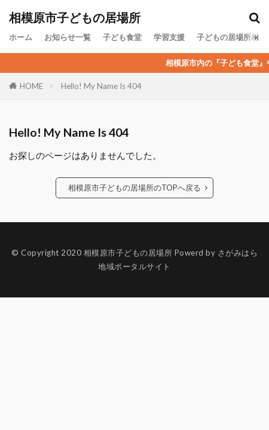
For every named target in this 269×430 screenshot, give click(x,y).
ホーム (20, 37)
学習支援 (169, 37)
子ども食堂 (122, 37)
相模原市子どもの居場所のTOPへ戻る (134, 187)
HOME (31, 86)
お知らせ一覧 (67, 37)
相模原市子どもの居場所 (74, 18)
